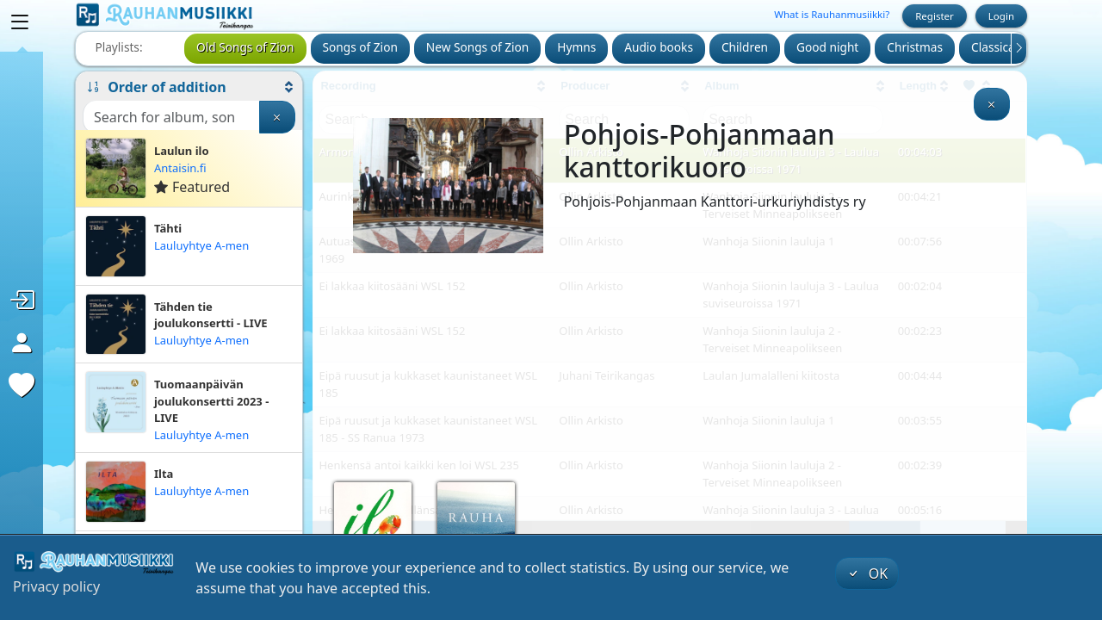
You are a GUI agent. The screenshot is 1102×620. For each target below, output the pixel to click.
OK (867, 573)
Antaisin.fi (180, 168)
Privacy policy (56, 586)
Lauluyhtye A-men (201, 245)
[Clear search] (277, 117)
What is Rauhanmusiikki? (831, 14)
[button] (189, 86)
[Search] (171, 117)
